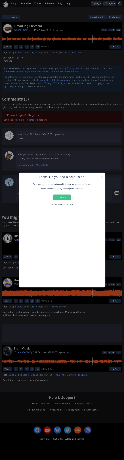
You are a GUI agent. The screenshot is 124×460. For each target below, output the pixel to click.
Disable (62, 197)
